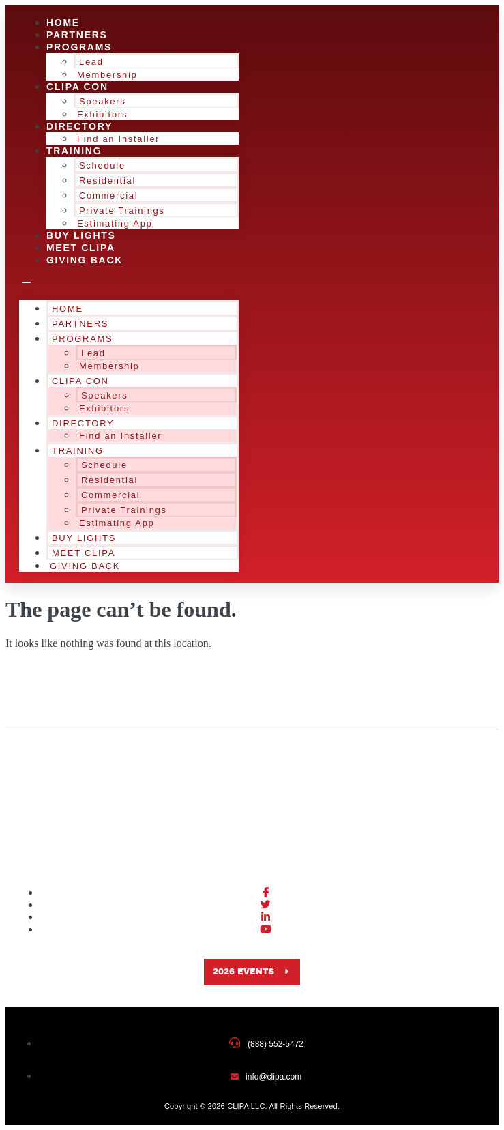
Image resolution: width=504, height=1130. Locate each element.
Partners (80, 324)
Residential (107, 180)
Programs (79, 47)
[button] (129, 283)
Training (74, 150)
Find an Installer (118, 139)
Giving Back (84, 260)
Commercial (108, 195)
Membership (109, 366)
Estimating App (117, 523)
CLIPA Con (77, 86)
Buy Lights (84, 538)
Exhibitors (104, 408)
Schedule (102, 165)
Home (67, 309)
